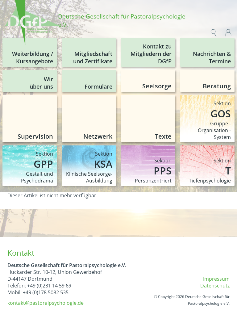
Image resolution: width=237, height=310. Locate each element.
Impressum (216, 278)
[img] (32, 23)
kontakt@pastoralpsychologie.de (45, 303)
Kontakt (20, 253)
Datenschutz (215, 285)
